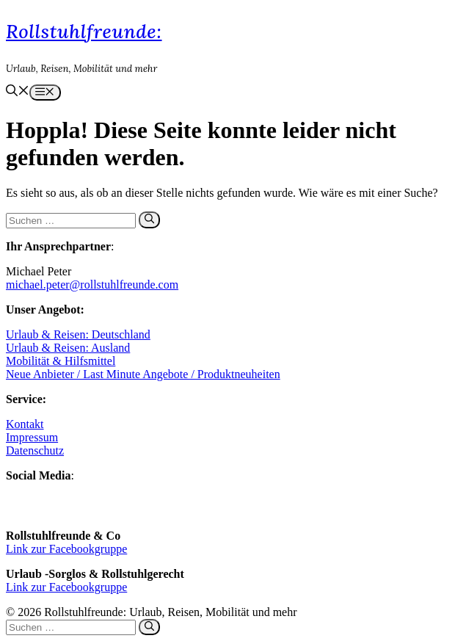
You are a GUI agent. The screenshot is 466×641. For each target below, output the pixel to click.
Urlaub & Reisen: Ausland (68, 347)
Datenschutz (35, 450)
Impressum (32, 437)
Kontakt (25, 424)
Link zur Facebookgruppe (66, 549)
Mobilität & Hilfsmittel (60, 361)
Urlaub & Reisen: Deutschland (78, 334)
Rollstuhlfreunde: (84, 31)
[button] (17, 92)
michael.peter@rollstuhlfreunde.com (92, 284)
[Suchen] (149, 219)
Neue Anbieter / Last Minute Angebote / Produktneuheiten (143, 374)
